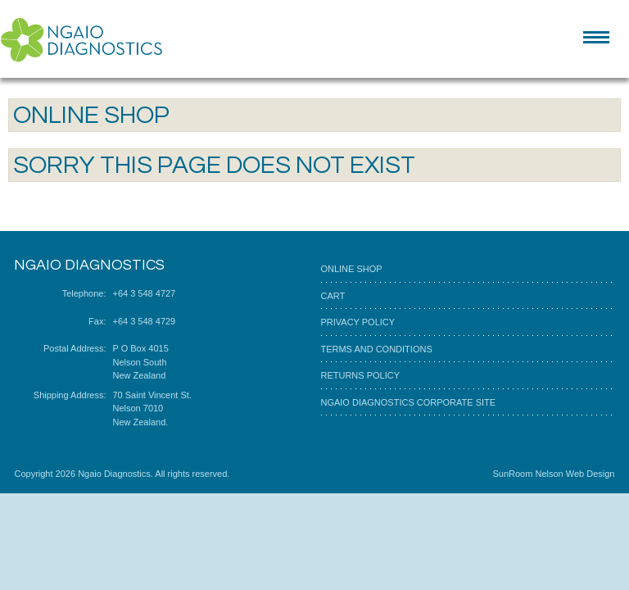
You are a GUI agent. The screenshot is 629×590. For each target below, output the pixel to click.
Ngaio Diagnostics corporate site (408, 402)
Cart (332, 296)
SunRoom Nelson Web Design (553, 474)
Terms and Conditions (376, 349)
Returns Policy (360, 375)
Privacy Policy (357, 322)
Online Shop (351, 269)
